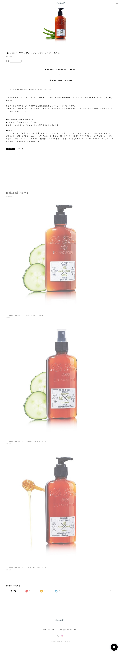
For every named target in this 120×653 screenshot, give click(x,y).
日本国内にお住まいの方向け (60, 80)
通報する (20, 149)
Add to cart (60, 75)
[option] (60, 26)
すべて (13, 591)
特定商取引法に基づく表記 (68, 629)
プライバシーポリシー (50, 629)
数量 (7, 61)
